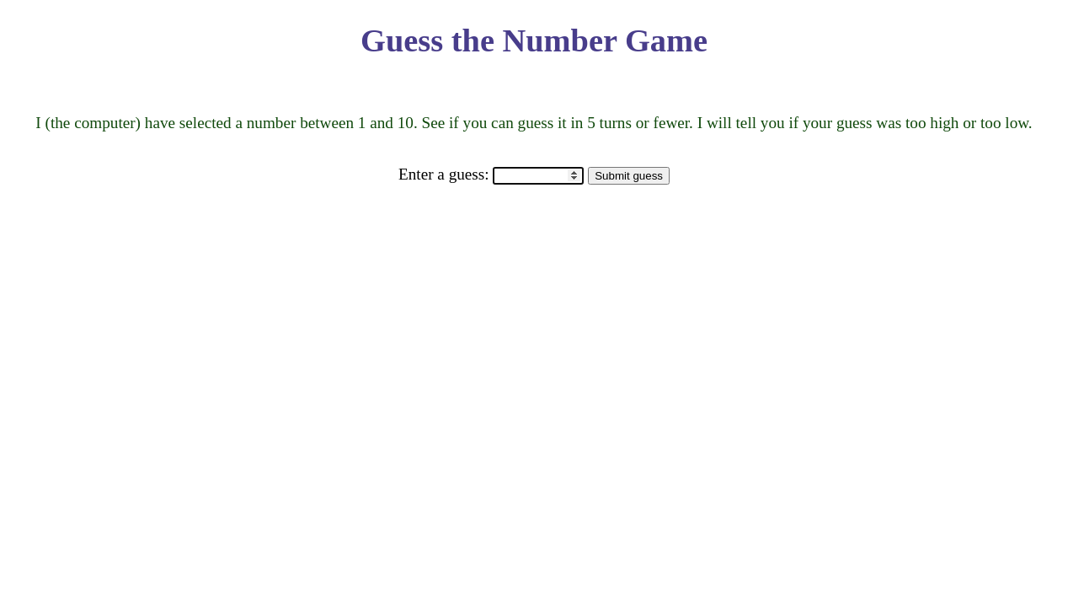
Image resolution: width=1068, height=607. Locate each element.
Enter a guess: (445, 174)
